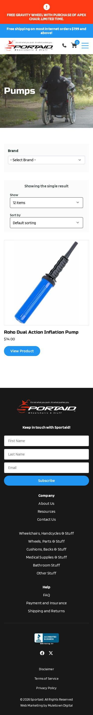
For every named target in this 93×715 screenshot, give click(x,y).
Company (46, 495)
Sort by (15, 215)
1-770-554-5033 (65, 45)
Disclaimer (46, 669)
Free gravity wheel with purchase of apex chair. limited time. (46, 16)
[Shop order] (46, 222)
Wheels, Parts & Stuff (46, 541)
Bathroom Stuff (46, 565)
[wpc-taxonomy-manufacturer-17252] (46, 160)
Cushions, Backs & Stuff (47, 549)
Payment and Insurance (46, 603)
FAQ (46, 595)
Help (47, 587)
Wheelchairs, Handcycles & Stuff (46, 533)
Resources (46, 511)
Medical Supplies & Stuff (46, 557)
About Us (46, 503)
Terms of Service (46, 678)
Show (14, 195)
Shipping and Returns (46, 611)
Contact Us (46, 519)
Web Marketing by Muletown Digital (46, 705)
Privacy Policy (46, 688)
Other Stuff (46, 573)
